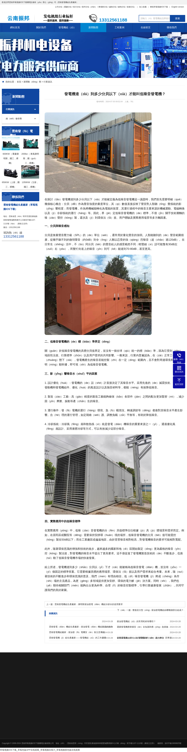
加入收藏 (143, 7)
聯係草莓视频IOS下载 (159, 7)
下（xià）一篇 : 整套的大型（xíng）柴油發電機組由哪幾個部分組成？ (150, 610)
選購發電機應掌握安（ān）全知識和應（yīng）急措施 (142, 627)
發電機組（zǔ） (67, 27)
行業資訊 (48, 82)
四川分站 (76, 7)
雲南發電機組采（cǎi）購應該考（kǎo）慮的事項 (140, 638)
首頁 (19, 82)
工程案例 (119, 27)
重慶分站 (68, 7)
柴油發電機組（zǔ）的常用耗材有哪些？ (136, 621)
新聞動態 (93, 27)
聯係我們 (172, 27)
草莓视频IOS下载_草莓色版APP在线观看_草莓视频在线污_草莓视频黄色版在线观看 (40, 750)
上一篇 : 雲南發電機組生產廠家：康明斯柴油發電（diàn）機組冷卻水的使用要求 (84, 604)
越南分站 (112, 7)
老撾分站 (130, 7)
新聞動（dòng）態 (32, 82)
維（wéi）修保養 (14, 118)
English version (178, 7)
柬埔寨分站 (103, 7)
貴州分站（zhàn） (89, 7)
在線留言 (145, 27)
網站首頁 (15, 27)
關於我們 (41, 27)
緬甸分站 (121, 7)
